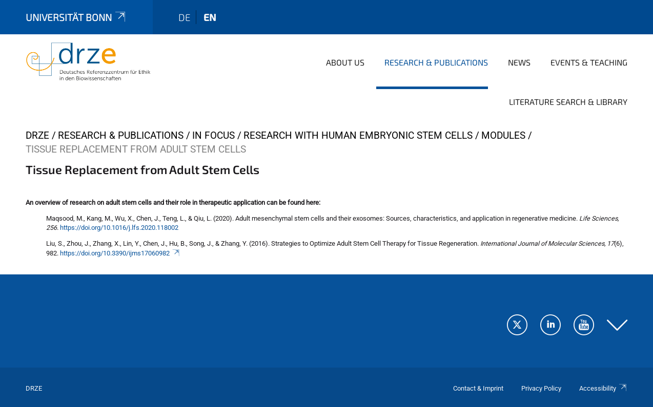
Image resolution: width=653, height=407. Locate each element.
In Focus (213, 135)
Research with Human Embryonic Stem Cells (358, 135)
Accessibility (603, 388)
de (184, 17)
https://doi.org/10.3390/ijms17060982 (120, 253)
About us (345, 62)
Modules (503, 135)
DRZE (37, 135)
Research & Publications (436, 62)
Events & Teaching (588, 62)
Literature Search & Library (568, 101)
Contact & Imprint (478, 388)
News (519, 62)
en (209, 17)
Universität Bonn (76, 17)
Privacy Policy (541, 388)
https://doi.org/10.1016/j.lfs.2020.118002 (119, 227)
